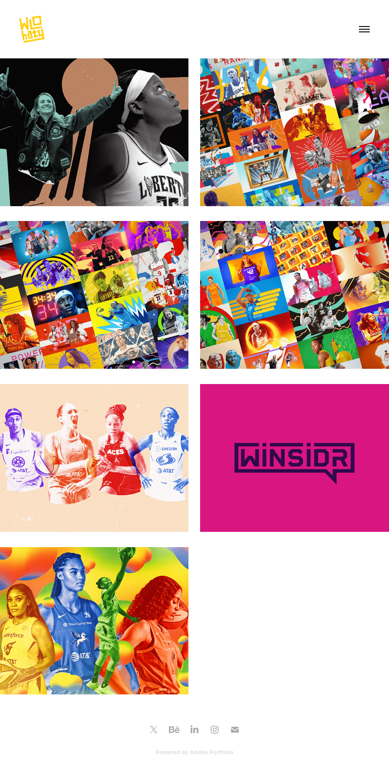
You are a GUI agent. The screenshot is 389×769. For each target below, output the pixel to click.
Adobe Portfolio (212, 752)
